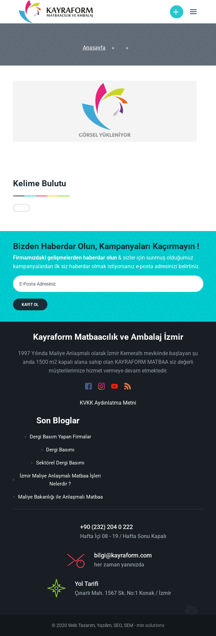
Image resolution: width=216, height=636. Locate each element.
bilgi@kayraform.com (123, 555)
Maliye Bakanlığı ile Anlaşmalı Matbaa (58, 497)
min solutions (150, 625)
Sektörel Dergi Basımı (57, 463)
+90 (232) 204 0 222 (106, 526)
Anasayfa (94, 47)
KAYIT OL (30, 304)
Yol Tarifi (86, 583)
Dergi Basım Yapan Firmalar (58, 437)
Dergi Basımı (57, 450)
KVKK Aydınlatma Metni (108, 403)
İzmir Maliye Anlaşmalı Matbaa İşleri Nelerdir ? (57, 480)
